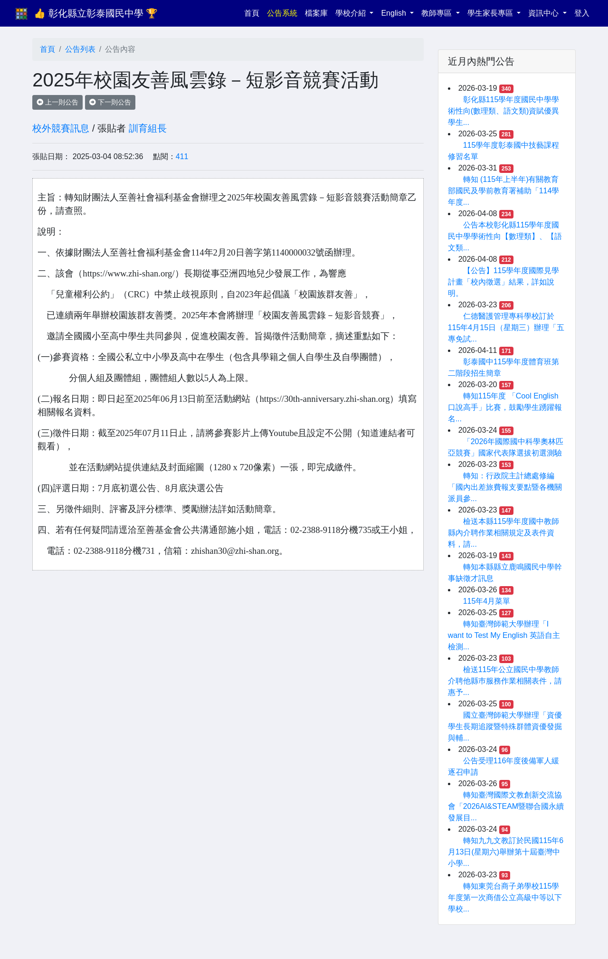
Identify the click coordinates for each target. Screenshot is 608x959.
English (394, 13)
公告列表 (80, 49)
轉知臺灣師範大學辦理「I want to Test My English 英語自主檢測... (504, 635)
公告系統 (282, 13)
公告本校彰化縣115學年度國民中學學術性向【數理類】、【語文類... (505, 236)
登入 (581, 13)
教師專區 (437, 13)
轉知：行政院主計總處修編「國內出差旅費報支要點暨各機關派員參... (505, 487)
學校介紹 (351, 13)
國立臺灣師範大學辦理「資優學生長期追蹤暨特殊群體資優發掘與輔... (505, 726)
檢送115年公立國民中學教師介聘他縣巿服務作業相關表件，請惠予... (505, 680)
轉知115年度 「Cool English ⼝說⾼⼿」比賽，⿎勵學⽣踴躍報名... (505, 407)
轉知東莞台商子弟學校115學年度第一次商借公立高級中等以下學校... (505, 897)
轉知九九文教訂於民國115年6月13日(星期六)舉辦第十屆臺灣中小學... (506, 851)
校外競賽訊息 (60, 128)
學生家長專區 (491, 13)
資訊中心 (544, 13)
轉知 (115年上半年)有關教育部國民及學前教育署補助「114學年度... (504, 190)
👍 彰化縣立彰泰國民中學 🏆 (96, 13)
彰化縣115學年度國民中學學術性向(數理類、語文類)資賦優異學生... (504, 110)
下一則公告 (110, 102)
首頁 (253, 12)
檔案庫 (316, 13)
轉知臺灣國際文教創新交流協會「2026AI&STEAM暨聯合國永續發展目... (506, 806)
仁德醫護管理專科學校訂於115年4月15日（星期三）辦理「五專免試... (506, 327)
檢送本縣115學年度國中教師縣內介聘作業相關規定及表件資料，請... (504, 532)
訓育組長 (148, 128)
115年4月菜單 (487, 601)
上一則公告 (57, 102)
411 (182, 156)
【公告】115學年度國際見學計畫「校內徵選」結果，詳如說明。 (504, 281)
